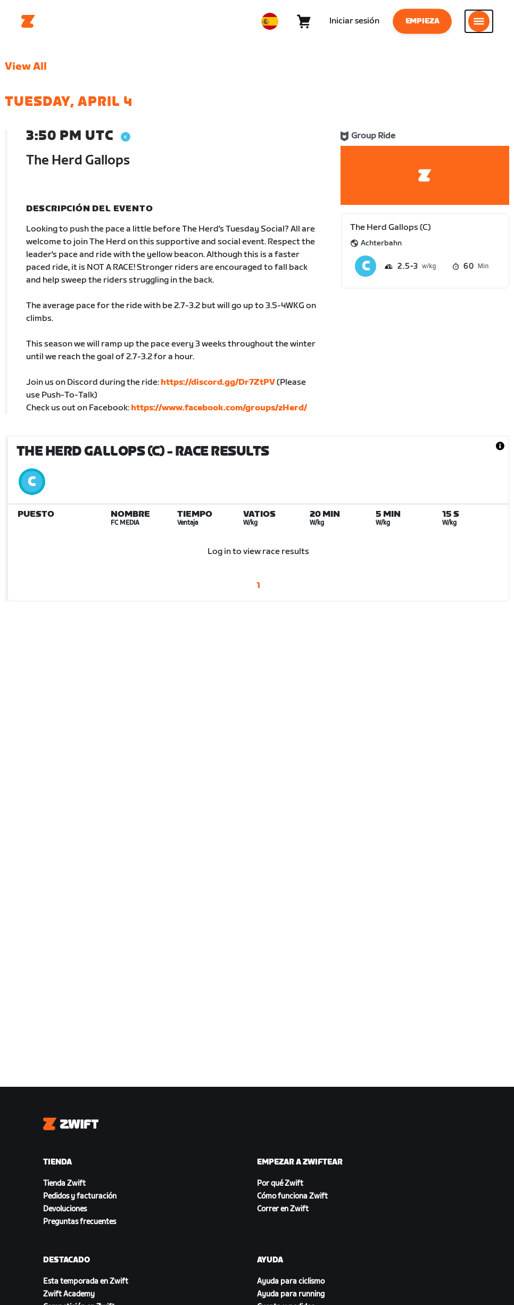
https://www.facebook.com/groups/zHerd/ (219, 408)
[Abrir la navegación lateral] (479, 21)
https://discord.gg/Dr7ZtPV (218, 382)
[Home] (28, 21)
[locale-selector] (269, 21)
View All (26, 66)
